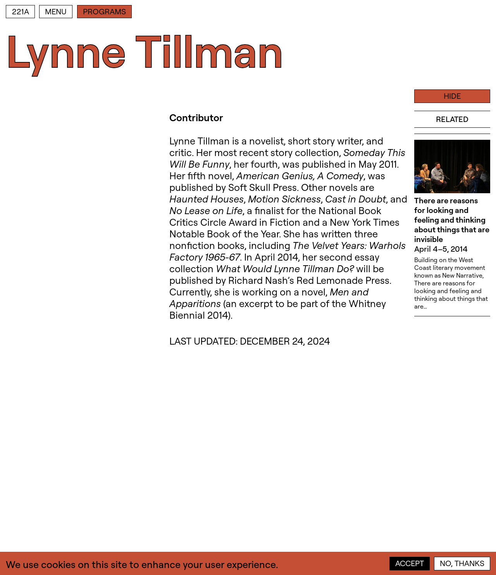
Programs (104, 11)
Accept (409, 563)
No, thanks (462, 563)
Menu (56, 11)
